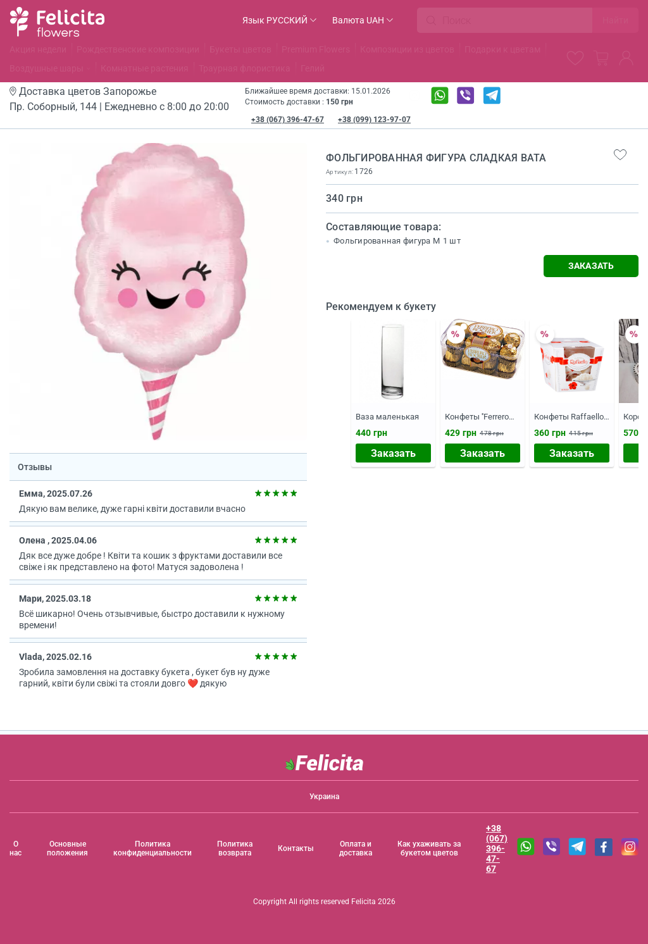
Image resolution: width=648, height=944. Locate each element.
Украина (324, 796)
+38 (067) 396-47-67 (287, 119)
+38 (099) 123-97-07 (374, 119)
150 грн (339, 101)
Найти (615, 20)
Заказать (393, 453)
